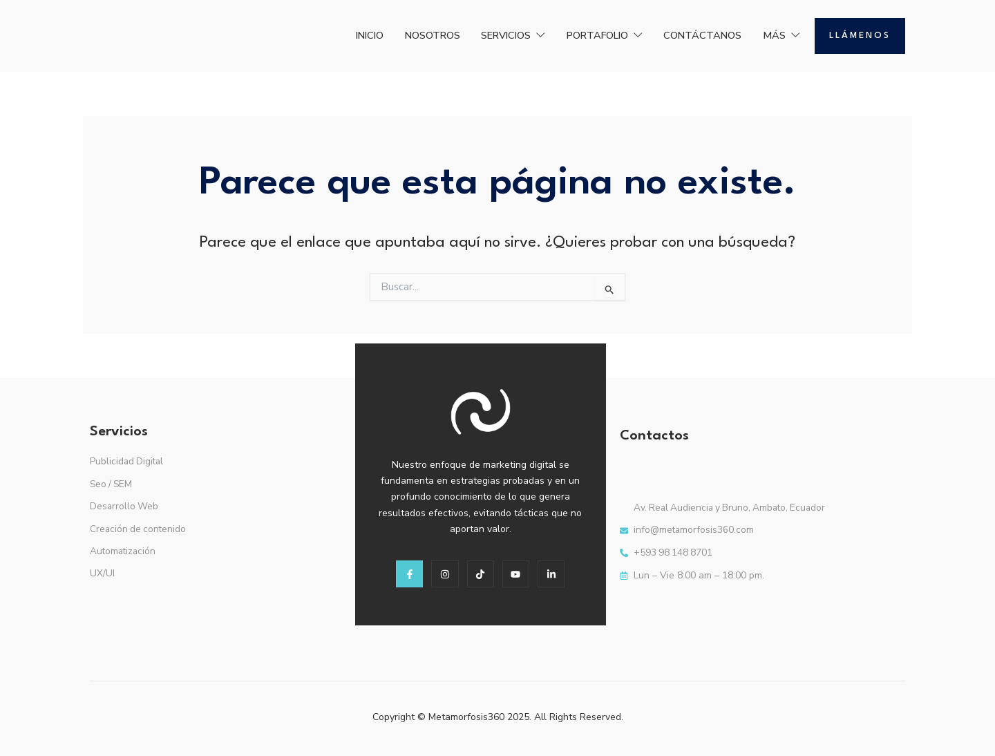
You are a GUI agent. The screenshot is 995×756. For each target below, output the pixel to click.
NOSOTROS (392, 35)
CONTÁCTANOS (692, 35)
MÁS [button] (779, 35)
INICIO (321, 35)
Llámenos (860, 35)
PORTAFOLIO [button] (584, 35)
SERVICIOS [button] (482, 35)
